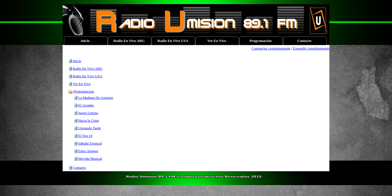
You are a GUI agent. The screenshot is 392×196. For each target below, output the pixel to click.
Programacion (81, 91)
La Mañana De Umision (95, 98)
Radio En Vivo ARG (88, 68)
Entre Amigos (88, 151)
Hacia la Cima (88, 120)
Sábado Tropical (90, 143)
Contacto (79, 168)
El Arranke (86, 105)
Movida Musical (90, 159)
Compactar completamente (271, 48)
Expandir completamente (311, 48)
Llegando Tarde (89, 128)
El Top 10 (85, 136)
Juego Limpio (88, 113)
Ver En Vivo (82, 84)
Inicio (77, 61)
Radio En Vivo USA (87, 76)
